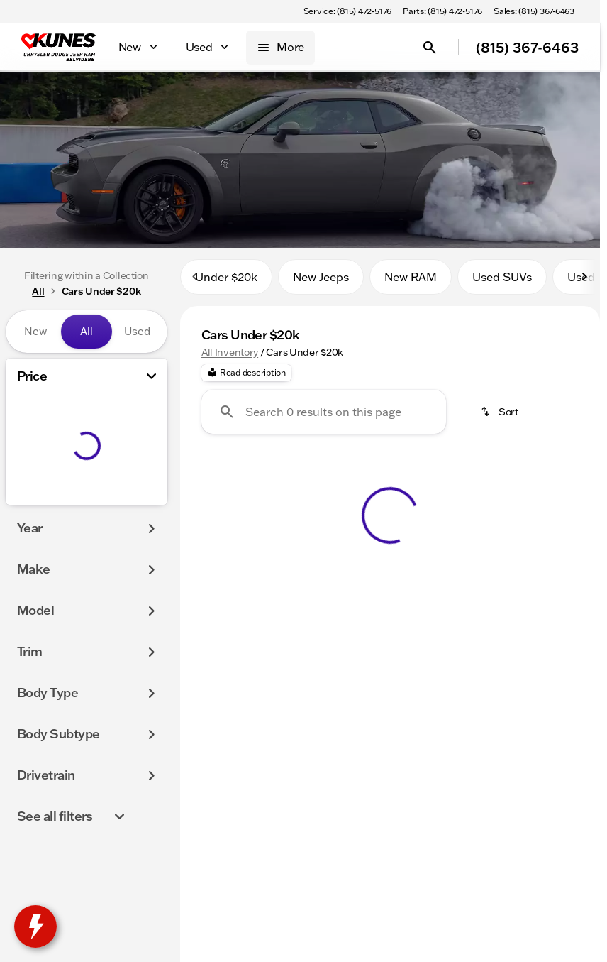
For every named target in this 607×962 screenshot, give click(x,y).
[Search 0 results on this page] (324, 418)
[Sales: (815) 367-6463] (534, 11)
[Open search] (429, 47)
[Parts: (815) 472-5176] (442, 11)
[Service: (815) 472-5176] (347, 11)
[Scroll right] (584, 283)
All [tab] (86, 331)
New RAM (410, 283)
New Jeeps (321, 283)
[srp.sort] (501, 418)
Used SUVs (502, 283)
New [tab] (35, 331)
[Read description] (246, 379)
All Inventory (229, 358)
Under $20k (226, 283)
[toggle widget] (35, 926)
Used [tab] (137, 331)
